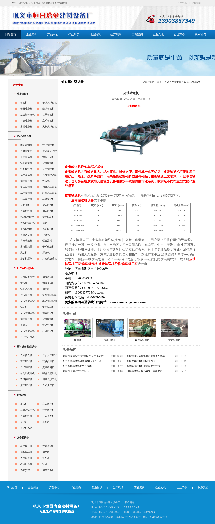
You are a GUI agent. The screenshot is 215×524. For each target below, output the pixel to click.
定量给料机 (48, 367)
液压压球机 (26, 385)
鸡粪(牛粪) (25, 470)
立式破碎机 (26, 367)
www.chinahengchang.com (127, 302)
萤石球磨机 (26, 108)
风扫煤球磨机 (49, 126)
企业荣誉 (179, 34)
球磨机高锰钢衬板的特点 (76, 371)
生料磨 (46, 421)
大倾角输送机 (27, 222)
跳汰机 (23, 252)
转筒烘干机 (48, 409)
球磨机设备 (23, 93)
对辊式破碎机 (49, 258)
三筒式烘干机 (27, 409)
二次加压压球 (49, 355)
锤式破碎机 (26, 181)
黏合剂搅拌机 (27, 373)
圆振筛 (23, 325)
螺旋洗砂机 (48, 283)
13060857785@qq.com (89, 292)
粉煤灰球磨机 (49, 102)
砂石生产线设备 (192, 81)
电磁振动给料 (27, 216)
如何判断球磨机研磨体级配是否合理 (82, 361)
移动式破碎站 (49, 301)
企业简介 (31, 34)
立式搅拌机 (48, 446)
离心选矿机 (26, 234)
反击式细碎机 (27, 313)
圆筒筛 (46, 289)
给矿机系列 (26, 258)
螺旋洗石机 (26, 289)
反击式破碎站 (27, 301)
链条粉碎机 (26, 452)
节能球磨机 (26, 120)
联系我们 (196, 3)
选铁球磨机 (48, 108)
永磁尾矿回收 (49, 151)
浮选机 (46, 181)
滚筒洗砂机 (48, 307)
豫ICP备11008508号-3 (155, 516)
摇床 (44, 222)
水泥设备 (21, 395)
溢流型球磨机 (27, 114)
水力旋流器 (26, 246)
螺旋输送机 (26, 163)
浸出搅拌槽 (48, 145)
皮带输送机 (48, 163)
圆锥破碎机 (48, 277)
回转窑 (23, 421)
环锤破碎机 (48, 331)
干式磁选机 (26, 157)
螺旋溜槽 (47, 240)
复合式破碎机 (49, 295)
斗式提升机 (48, 415)
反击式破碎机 (27, 331)
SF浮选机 (25, 204)
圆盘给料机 (26, 210)
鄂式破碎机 (26, 198)
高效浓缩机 (26, 240)
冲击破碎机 (26, 295)
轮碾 (44, 464)
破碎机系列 (26, 427)
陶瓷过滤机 (26, 145)
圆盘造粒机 (48, 470)
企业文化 (158, 34)
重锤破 (23, 283)
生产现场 (116, 34)
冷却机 (23, 403)
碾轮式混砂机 (49, 373)
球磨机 (23, 102)
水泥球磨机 (26, 126)
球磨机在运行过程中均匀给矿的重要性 (83, 356)
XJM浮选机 (26, 175)
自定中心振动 (27, 337)
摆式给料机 (48, 204)
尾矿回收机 (48, 228)
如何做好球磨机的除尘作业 (141, 361)
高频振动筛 (26, 228)
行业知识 (95, 34)
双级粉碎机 (48, 198)
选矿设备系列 (24, 136)
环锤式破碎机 (49, 192)
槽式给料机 (48, 210)
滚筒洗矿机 (48, 216)
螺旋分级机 (48, 157)
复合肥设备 (23, 437)
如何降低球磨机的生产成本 (77, 366)
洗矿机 (23, 307)
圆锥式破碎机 (49, 186)
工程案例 (137, 34)
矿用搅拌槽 (48, 169)
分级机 (46, 234)
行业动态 (73, 34)
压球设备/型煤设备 (27, 346)
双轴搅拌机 (48, 361)
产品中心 (182, 3)
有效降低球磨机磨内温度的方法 (143, 366)
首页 (166, 81)
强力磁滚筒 (26, 151)
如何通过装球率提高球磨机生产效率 (146, 356)
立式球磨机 (48, 120)
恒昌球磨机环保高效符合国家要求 (144, 371)
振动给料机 (48, 325)
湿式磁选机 (26, 186)
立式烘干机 (48, 385)
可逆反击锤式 (27, 277)
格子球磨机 (48, 114)
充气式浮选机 (49, 175)
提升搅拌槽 (26, 169)
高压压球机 (26, 361)
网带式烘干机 (49, 379)
